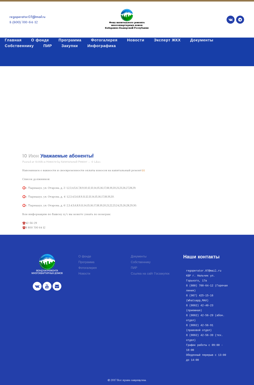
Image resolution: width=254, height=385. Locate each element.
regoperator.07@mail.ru (27, 17)
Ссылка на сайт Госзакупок (150, 273)
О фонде (85, 256)
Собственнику (141, 262)
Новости (51, 162)
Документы (139, 256)
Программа (87, 262)
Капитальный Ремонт (74, 162)
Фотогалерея (88, 268)
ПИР (134, 268)
